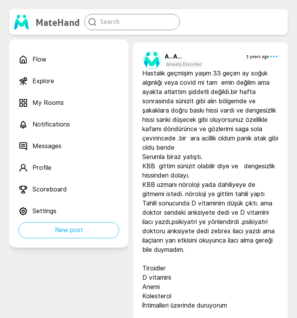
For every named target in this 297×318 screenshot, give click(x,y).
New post (69, 230)
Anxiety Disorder (183, 64)
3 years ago (257, 56)
